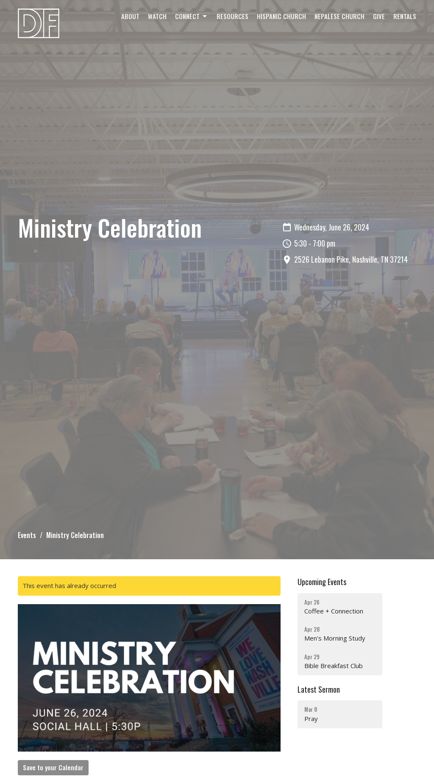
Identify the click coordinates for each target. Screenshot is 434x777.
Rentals (404, 16)
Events (27, 535)
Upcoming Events (322, 581)
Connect (191, 16)
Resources (232, 16)
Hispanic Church (281, 16)
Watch (157, 16)
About (130, 16)
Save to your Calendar (53, 767)
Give (379, 16)
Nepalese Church (339, 16)
